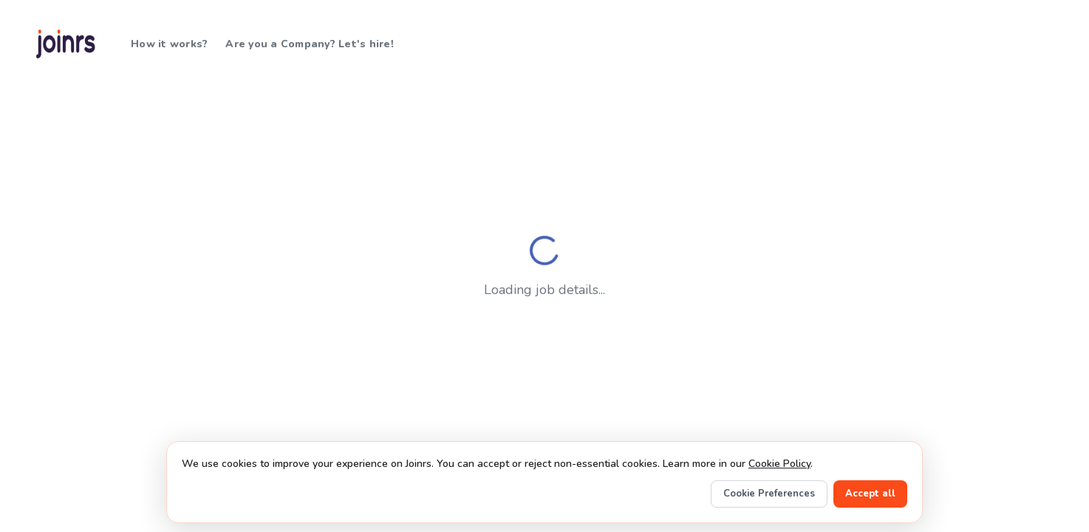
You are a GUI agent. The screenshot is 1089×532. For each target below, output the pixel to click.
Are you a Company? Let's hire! (309, 44)
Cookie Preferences (769, 493)
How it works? (169, 44)
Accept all (870, 493)
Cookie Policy (779, 464)
